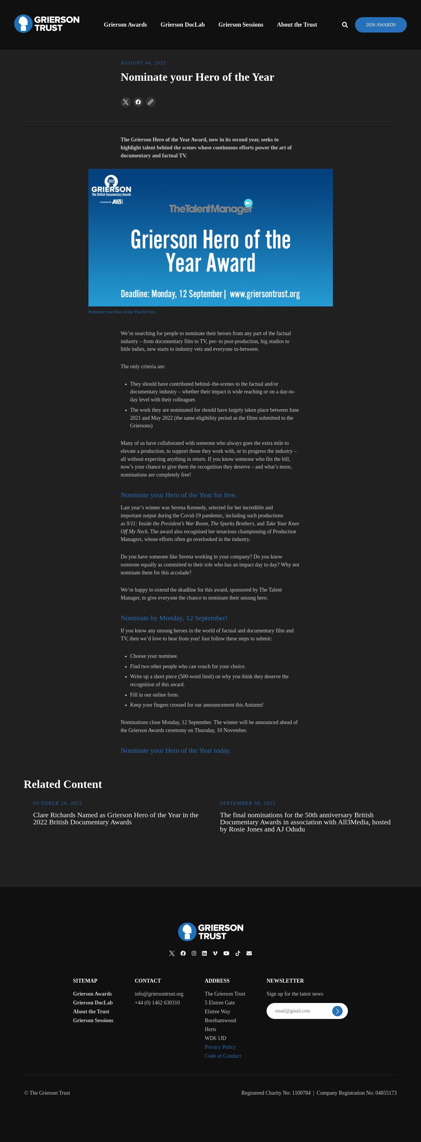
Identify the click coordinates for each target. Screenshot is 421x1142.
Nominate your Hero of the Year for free (121, 312)
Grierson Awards (125, 24)
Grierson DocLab (183, 24)
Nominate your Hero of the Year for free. (179, 495)
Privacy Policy (220, 1047)
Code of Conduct (223, 1056)
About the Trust (297, 24)
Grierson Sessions (240, 24)
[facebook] (138, 102)
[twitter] (126, 102)
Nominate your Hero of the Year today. (176, 750)
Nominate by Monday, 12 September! (174, 618)
